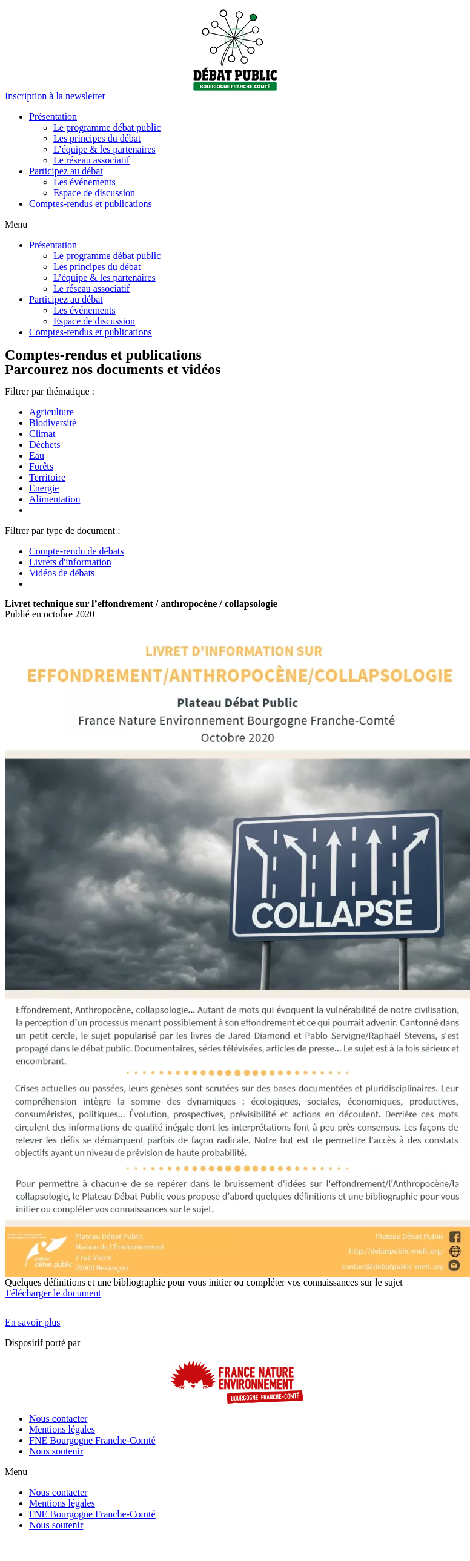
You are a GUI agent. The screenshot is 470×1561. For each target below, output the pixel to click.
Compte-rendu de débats (76, 551)
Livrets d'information (70, 562)
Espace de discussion (94, 193)
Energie (44, 488)
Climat (42, 434)
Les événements (84, 182)
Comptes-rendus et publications (90, 204)
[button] (55, 96)
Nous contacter (58, 1418)
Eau (36, 455)
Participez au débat (66, 171)
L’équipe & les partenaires (104, 149)
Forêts (41, 466)
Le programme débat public (107, 127)
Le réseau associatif (91, 160)
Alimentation (54, 499)
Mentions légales (62, 1429)
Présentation (53, 116)
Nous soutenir (56, 1451)
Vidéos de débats (61, 573)
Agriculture (51, 412)
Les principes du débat (97, 138)
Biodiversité (52, 423)
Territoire (47, 477)
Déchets (45, 444)
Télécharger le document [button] (53, 1293)
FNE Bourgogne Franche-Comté (92, 1440)
